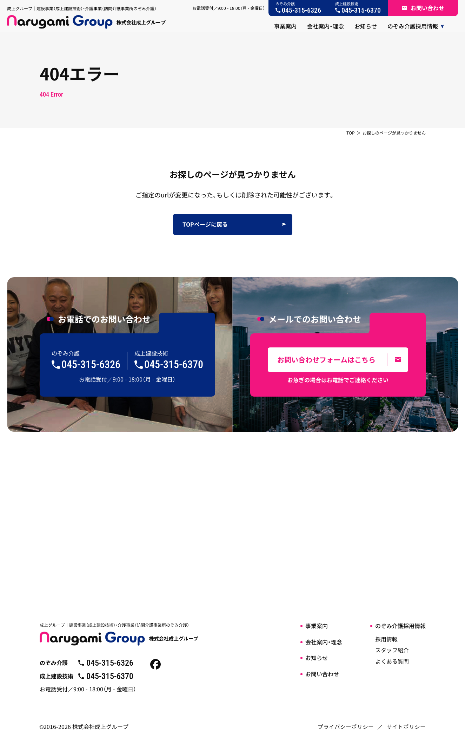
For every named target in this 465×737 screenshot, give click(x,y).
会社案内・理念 (323, 642)
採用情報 (386, 639)
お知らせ (316, 657)
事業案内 (316, 625)
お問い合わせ (322, 674)
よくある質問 (392, 661)
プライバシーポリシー (346, 723)
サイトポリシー (406, 723)
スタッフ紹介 (392, 650)
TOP (350, 133)
